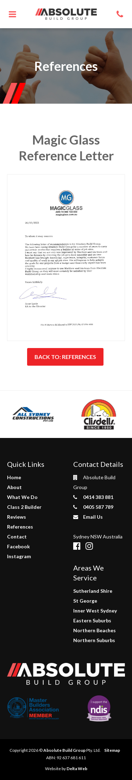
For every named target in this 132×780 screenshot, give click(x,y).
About (14, 487)
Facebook (18, 546)
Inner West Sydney (95, 611)
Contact (17, 537)
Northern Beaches (94, 630)
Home (14, 477)
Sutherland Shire (92, 591)
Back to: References (65, 356)
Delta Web (77, 768)
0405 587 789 (93, 507)
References (20, 527)
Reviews (16, 517)
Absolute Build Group (64, 750)
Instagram (19, 556)
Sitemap (112, 750)
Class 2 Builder (24, 507)
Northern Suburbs (94, 640)
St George (85, 601)
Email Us (88, 517)
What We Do (22, 497)
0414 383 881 (93, 497)
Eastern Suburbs (92, 620)
